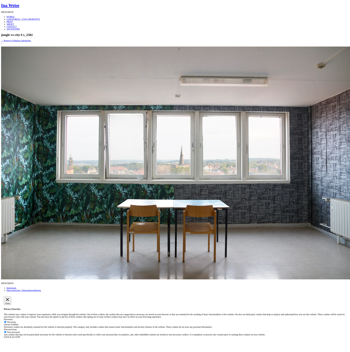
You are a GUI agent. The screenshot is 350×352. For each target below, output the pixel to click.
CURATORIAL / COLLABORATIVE (23, 19)
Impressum (11, 288)
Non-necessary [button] (10, 329)
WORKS (10, 17)
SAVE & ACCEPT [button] (12, 337)
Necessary (11, 322)
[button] (7, 12)
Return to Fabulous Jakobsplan (16, 40)
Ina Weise (10, 5)
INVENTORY (13, 29)
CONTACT (12, 26)
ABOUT (10, 24)
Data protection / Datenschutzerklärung (24, 290)
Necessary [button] (8, 319)
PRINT (10, 21)
